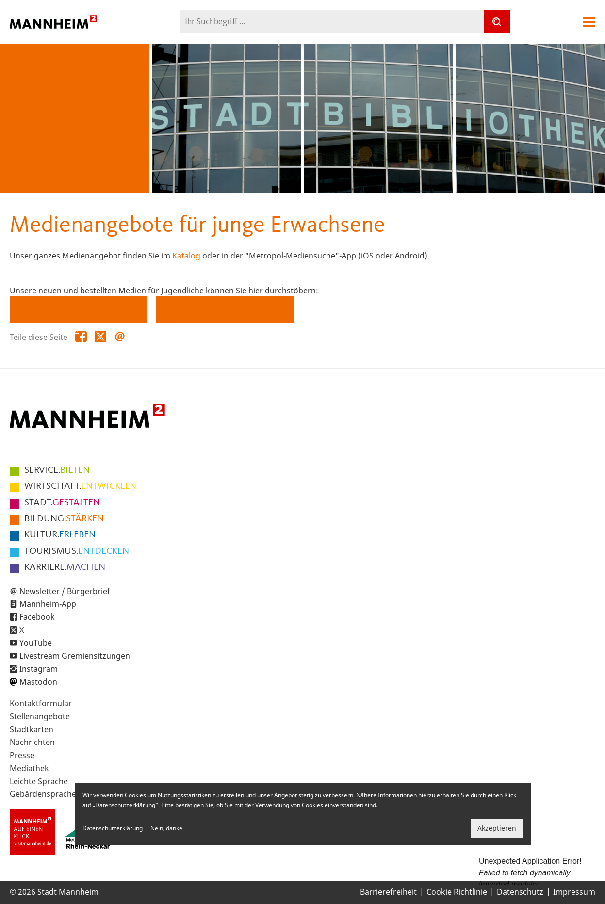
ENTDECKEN (76, 551)
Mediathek (29, 768)
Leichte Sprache (39, 781)
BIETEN (57, 470)
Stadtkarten (31, 729)
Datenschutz (520, 892)
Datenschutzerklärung (112, 828)
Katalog (186, 255)
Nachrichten (32, 742)
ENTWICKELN (80, 486)
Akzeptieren (496, 828)
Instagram (38, 668)
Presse (22, 755)
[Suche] (496, 21)
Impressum (574, 892)
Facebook (37, 617)
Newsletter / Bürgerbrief (64, 591)
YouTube (35, 642)
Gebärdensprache (43, 794)
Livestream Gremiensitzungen (74, 655)
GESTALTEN (62, 503)
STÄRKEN (64, 519)
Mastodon (38, 682)
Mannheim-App (47, 603)
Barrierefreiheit (388, 892)
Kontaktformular (41, 703)
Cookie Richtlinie (456, 892)
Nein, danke (166, 828)
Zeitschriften (190, 330)
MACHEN (64, 567)
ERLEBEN (60, 535)
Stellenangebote (40, 716)
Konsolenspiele (48, 330)
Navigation (589, 22)
